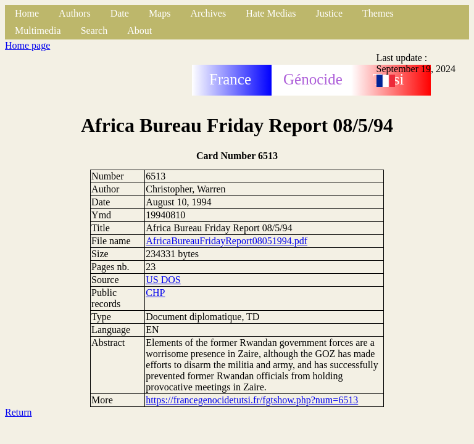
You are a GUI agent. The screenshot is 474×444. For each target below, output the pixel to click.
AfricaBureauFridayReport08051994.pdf (226, 241)
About (139, 30)
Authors (75, 13)
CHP (155, 292)
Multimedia (38, 30)
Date (119, 13)
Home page (27, 45)
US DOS (163, 279)
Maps (160, 13)
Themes (378, 13)
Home (27, 13)
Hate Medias (271, 13)
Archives (208, 13)
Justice (329, 13)
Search (94, 30)
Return (18, 412)
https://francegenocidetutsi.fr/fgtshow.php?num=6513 (252, 400)
